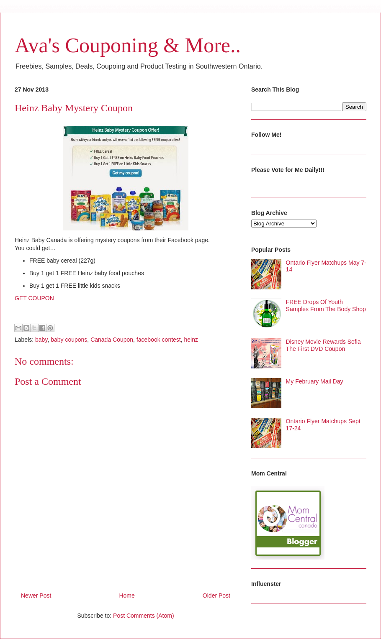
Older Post (216, 595)
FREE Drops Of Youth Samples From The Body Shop (326, 305)
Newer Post (36, 595)
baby (41, 339)
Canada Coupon (111, 339)
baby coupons (69, 339)
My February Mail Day (314, 381)
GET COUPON (34, 298)
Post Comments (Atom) (143, 615)
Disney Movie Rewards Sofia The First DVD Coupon (323, 345)
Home (126, 595)
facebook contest (158, 339)
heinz (191, 339)
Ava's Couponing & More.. (128, 45)
